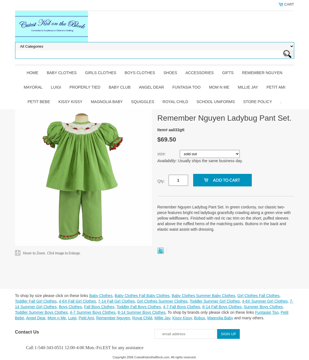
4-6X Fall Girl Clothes (77, 301)
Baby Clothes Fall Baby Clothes (142, 295)
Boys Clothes (140, 72)
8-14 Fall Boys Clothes (222, 307)
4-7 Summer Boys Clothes (92, 312)
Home (32, 72)
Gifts (228, 72)
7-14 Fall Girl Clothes (116, 301)
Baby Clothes (61, 72)
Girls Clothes (100, 72)
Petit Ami (276, 87)
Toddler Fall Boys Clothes (138, 307)
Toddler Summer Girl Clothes (215, 301)
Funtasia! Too (267, 312)
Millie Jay (248, 87)
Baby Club (119, 87)
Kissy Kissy (70, 101)
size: (162, 153)
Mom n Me (219, 87)
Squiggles (142, 101)
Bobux (199, 318)
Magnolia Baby (107, 101)
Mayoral (33, 87)
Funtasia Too (187, 87)
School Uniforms (216, 101)
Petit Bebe (39, 101)
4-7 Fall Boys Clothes (181, 307)
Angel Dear (151, 87)
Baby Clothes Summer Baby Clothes (203, 295)
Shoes (170, 72)
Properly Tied (85, 87)
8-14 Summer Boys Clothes (142, 312)
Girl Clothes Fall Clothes (258, 295)
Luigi (56, 87)
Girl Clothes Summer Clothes (162, 301)
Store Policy (257, 101)
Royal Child (175, 101)
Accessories (200, 72)
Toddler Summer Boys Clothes (41, 312)
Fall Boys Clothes (99, 307)
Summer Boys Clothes (263, 307)
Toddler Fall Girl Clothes (36, 301)
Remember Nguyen (262, 72)
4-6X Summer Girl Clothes (265, 301)
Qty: (161, 181)
